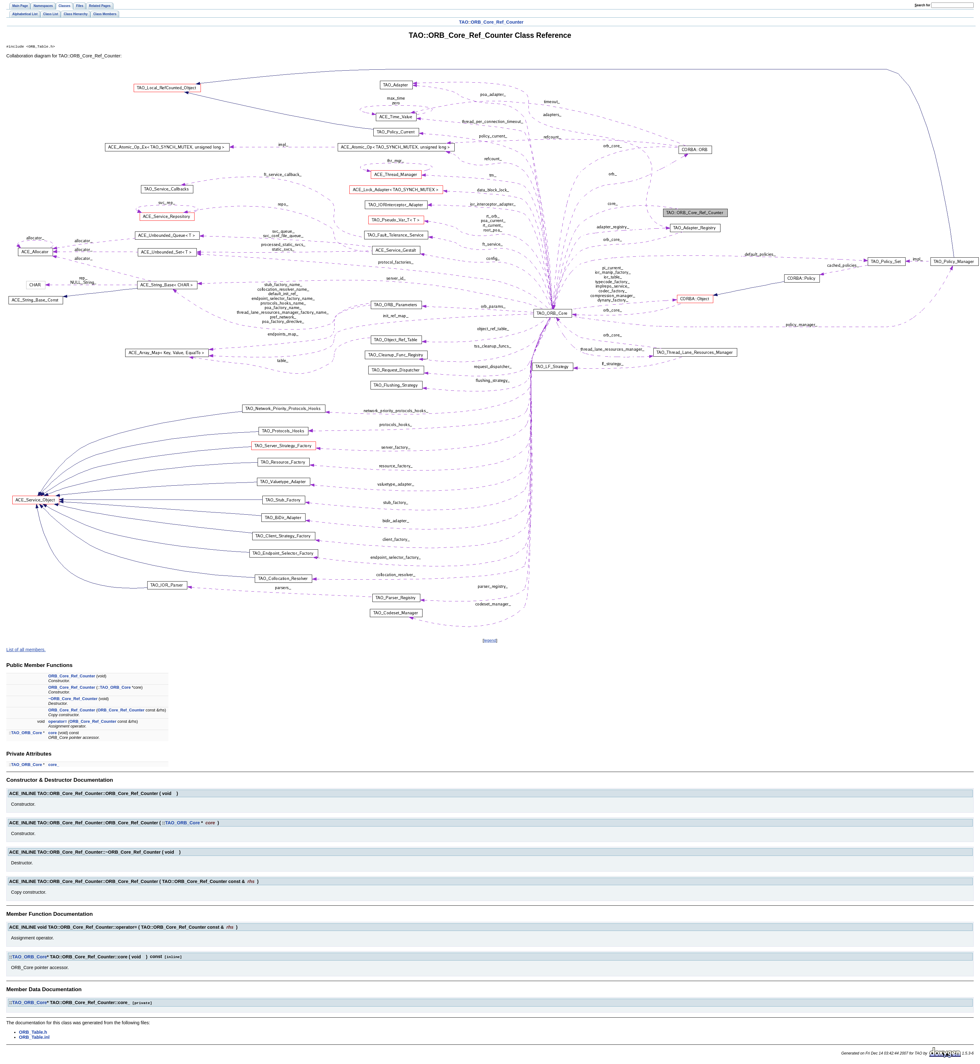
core (52, 733)
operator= (57, 722)
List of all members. (26, 650)
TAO (463, 22)
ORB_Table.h (33, 1032)
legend (490, 641)
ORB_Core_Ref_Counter (497, 22)
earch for (922, 5)
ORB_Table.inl (34, 1037)
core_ (53, 765)
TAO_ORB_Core (115, 688)
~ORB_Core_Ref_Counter (72, 699)
